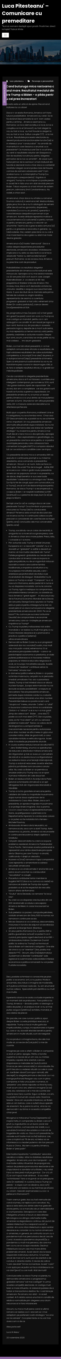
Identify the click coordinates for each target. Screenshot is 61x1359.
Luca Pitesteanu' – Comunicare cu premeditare (22, 11)
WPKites (51, 1351)
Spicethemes (30, 1354)
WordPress (33, 1351)
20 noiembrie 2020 (4, 88)
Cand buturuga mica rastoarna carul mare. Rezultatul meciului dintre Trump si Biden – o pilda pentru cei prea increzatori (30, 88)
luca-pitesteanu (16, 78)
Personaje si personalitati (42, 78)
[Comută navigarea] (5, 32)
